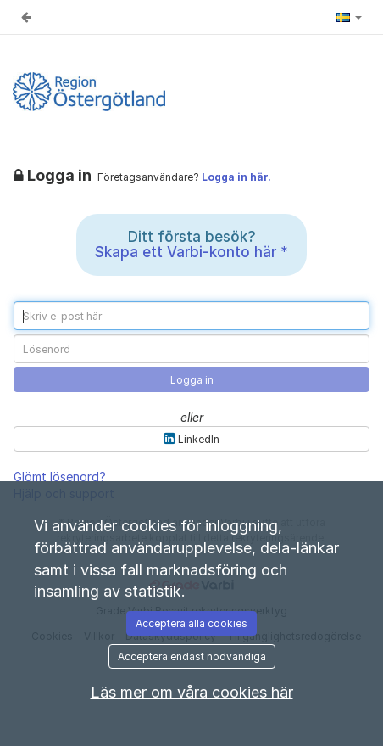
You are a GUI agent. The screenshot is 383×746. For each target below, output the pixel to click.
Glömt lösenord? (60, 476)
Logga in (192, 379)
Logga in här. (236, 177)
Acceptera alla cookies (191, 623)
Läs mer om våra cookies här (192, 692)
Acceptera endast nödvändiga (192, 656)
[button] (349, 17)
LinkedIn (191, 438)
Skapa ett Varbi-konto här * (191, 252)
